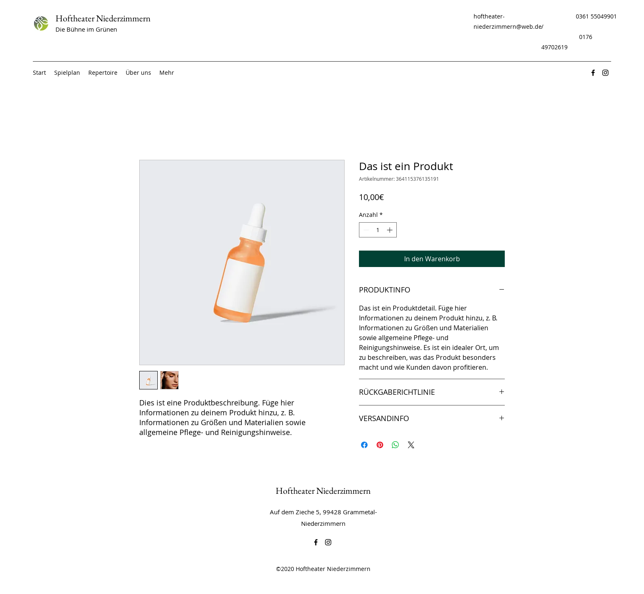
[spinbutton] (377, 230)
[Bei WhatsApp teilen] (395, 445)
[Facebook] (593, 73)
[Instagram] (605, 73)
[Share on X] (411, 445)
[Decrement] (365, 230)
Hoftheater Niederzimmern (103, 18)
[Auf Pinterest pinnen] (380, 445)
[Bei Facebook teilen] (364, 445)
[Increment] (390, 230)
